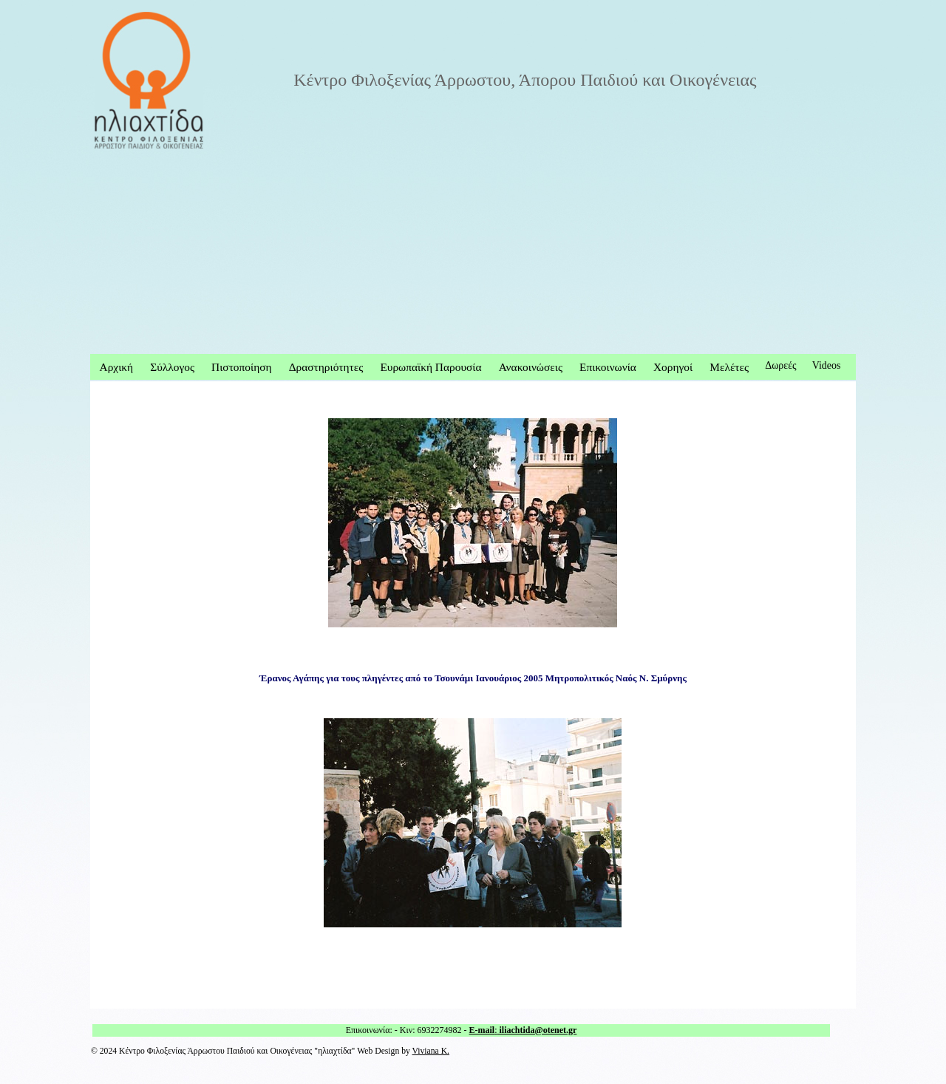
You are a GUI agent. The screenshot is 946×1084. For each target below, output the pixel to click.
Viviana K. (430, 1051)
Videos (826, 365)
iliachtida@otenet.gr (537, 1030)
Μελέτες (729, 367)
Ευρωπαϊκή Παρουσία (430, 367)
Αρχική (117, 367)
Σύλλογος (172, 367)
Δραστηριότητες (326, 367)
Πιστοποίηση (241, 367)
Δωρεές (781, 365)
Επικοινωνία (607, 367)
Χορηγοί (673, 367)
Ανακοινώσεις (530, 367)
